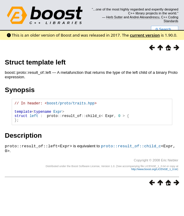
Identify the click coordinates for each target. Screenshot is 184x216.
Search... (164, 29)
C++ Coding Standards (169, 18)
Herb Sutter (114, 17)
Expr (57, 114)
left (34, 119)
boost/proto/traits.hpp (70, 103)
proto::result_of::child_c (131, 150)
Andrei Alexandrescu (144, 17)
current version (145, 35)
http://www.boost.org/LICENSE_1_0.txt (154, 173)
